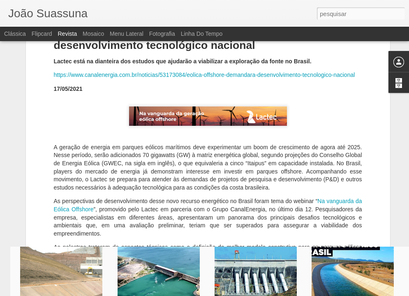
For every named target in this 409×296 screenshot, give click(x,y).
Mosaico (93, 33)
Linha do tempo (202, 33)
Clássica (15, 33)
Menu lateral (126, 33)
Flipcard (42, 33)
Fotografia (162, 33)
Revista (67, 33)
